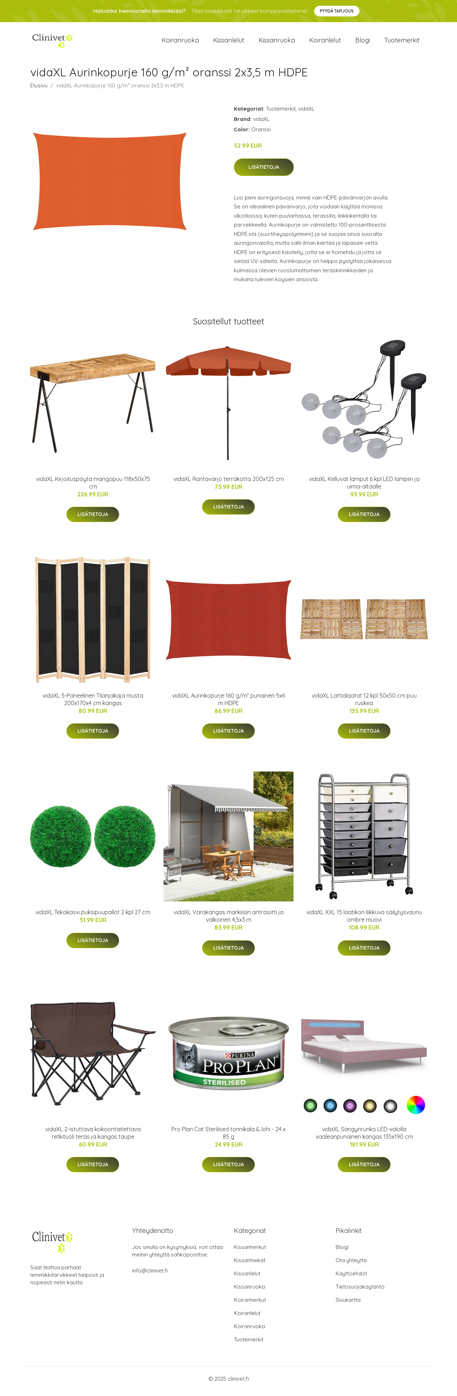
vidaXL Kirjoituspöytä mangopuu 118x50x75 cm (93, 487)
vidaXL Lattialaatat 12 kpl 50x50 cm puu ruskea (364, 704)
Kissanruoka (276, 43)
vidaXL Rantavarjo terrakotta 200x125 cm (229, 483)
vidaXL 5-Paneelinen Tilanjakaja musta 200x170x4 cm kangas (92, 704)
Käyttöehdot (351, 1278)
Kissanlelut (228, 43)
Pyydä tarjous (337, 11)
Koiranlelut (325, 43)
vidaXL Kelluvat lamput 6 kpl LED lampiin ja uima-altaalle (364, 487)
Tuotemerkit (402, 43)
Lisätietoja (263, 172)
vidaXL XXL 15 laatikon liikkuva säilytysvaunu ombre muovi (364, 921)
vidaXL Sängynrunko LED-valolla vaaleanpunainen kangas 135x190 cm (364, 1138)
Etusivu (38, 90)
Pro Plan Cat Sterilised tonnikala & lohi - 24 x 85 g (228, 1138)
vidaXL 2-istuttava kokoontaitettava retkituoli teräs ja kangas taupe (93, 1138)
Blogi (362, 43)
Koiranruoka (180, 43)
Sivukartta (348, 1304)
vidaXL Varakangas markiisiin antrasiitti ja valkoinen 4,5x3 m (228, 921)
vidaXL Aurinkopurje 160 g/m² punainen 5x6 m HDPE (228, 704)
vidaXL (306, 113)
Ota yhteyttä (351, 1265)
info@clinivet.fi (150, 1275)
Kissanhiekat (249, 1265)
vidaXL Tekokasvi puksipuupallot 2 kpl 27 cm (92, 917)
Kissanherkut (250, 1252)
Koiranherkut (250, 1304)
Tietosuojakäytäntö (360, 1291)
